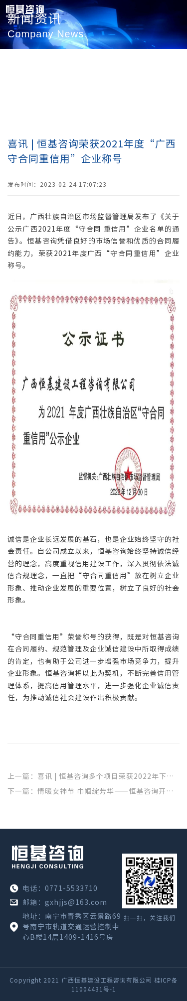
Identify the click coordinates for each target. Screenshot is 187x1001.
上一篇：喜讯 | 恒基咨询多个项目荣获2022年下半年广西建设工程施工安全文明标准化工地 (93, 776)
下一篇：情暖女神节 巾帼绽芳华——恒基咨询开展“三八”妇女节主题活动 (93, 791)
